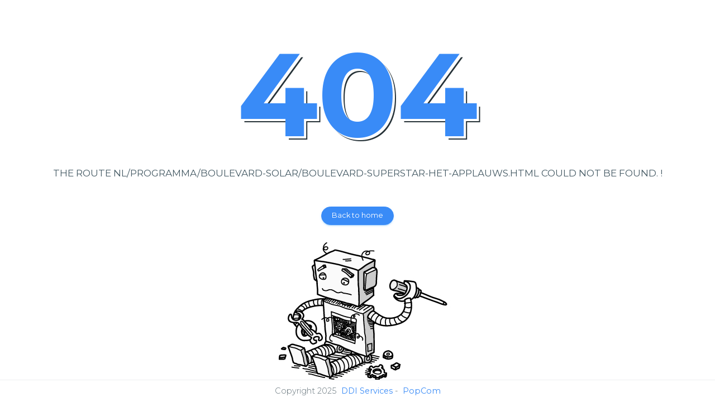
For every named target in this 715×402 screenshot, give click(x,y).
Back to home (357, 215)
